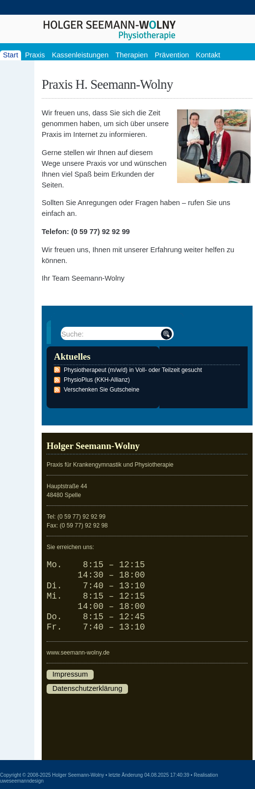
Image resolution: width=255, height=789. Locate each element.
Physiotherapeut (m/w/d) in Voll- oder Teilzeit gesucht (133, 370)
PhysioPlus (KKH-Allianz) (97, 379)
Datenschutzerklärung (87, 688)
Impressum (70, 674)
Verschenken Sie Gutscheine (101, 389)
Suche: (72, 334)
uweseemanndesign (22, 781)
